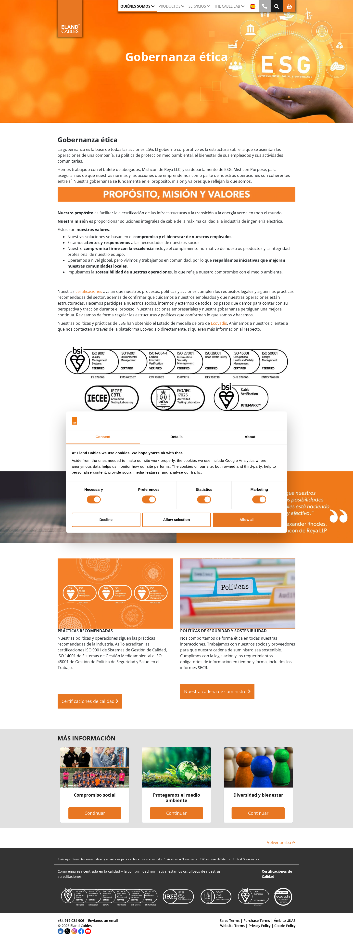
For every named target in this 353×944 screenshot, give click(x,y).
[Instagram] (74, 931)
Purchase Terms (256, 920)
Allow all (247, 520)
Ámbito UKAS (284, 920)
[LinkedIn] (60, 931)
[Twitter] (67, 931)
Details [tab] (176, 437)
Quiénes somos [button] (135, 6)
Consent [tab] (103, 437)
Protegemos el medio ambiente (176, 797)
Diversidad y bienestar (258, 795)
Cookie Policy (284, 925)
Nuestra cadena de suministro (217, 691)
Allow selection (176, 520)
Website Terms (232, 925)
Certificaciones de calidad (90, 701)
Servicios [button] (197, 6)
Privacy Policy (259, 925)
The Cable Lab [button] (227, 6)
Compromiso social (95, 795)
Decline (106, 520)
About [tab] (250, 437)
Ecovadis (219, 323)
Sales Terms (230, 920)
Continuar (95, 813)
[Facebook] (81, 931)
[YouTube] (88, 931)
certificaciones (89, 291)
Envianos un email (103, 920)
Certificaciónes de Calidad (277, 874)
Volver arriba (281, 842)
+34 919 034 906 (71, 920)
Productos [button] (169, 6)
